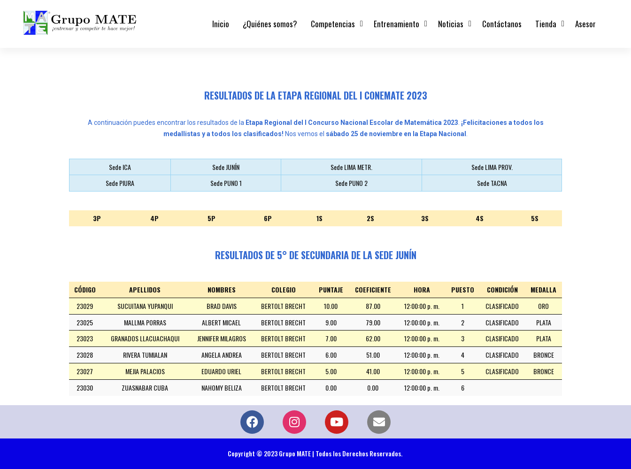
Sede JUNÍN (225, 167)
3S (425, 218)
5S (535, 218)
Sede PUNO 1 (226, 183)
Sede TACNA (492, 183)
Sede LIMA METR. (351, 167)
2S (370, 218)
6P (268, 218)
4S (480, 218)
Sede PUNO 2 (351, 183)
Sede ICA (120, 167)
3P (97, 218)
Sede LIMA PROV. (492, 167)
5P (211, 218)
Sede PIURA (120, 183)
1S (319, 218)
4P (154, 218)
